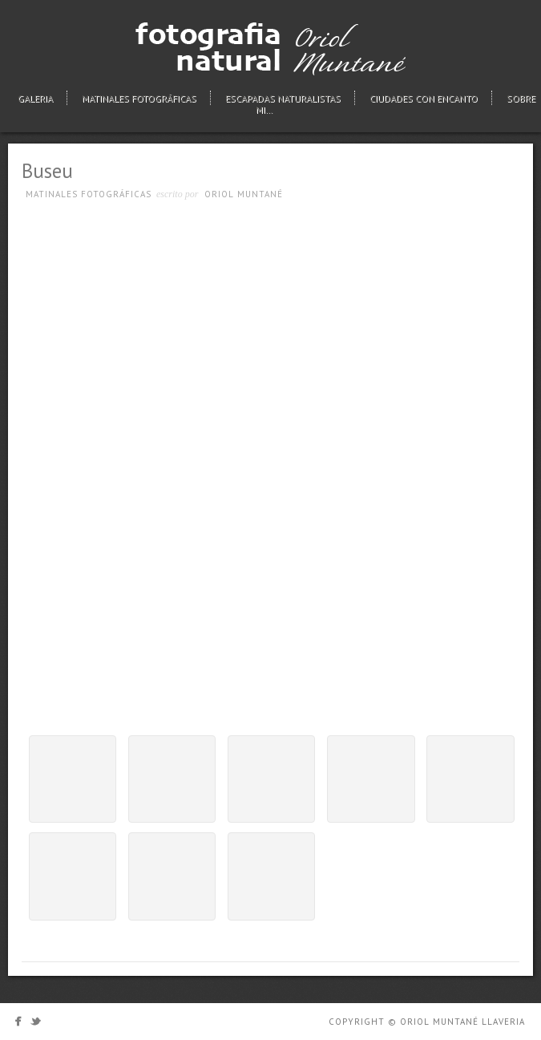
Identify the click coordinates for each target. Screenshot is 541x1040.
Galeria (35, 98)
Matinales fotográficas (139, 98)
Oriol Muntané (243, 194)
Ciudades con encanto (423, 98)
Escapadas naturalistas (283, 98)
